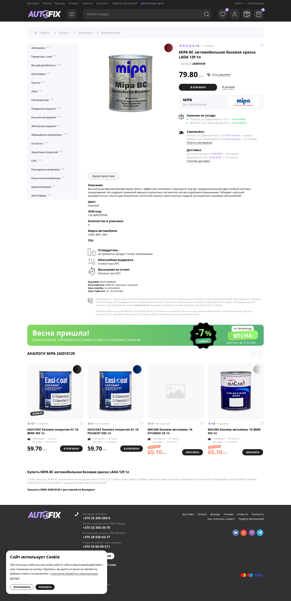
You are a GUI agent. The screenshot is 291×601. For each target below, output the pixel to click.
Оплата (47, 3)
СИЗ (36, 159)
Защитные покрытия (47, 151)
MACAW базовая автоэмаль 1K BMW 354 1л (234, 429)
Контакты (102, 3)
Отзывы (73, 3)
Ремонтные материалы (47, 177)
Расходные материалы (48, 168)
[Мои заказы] (245, 14)
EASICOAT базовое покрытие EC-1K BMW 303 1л (52, 429)
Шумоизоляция (43, 185)
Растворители (42, 99)
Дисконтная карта (152, 3)
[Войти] (232, 14)
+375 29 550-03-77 (96, 536)
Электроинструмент (45, 125)
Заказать (192, 450)
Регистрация (256, 3)
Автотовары (41, 194)
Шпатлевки (40, 72)
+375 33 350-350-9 (96, 517)
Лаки (36, 90)
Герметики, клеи (44, 55)
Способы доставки (198, 159)
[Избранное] (219, 14)
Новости (87, 3)
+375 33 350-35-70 (96, 526)
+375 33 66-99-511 (96, 545)
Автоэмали (41, 46)
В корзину (198, 86)
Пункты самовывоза (199, 141)
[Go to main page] (44, 14)
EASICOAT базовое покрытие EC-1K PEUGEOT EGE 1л (113, 429)
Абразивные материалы (49, 133)
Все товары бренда (195, 103)
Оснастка (39, 142)
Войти (239, 3)
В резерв (228, 86)
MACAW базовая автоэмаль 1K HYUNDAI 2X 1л (170, 429)
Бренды (60, 3)
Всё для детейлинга (46, 64)
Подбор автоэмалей (124, 3)
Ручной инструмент (46, 116)
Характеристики (103, 175)
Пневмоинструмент (46, 107)
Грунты (38, 81)
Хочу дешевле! (221, 73)
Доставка (33, 3)
